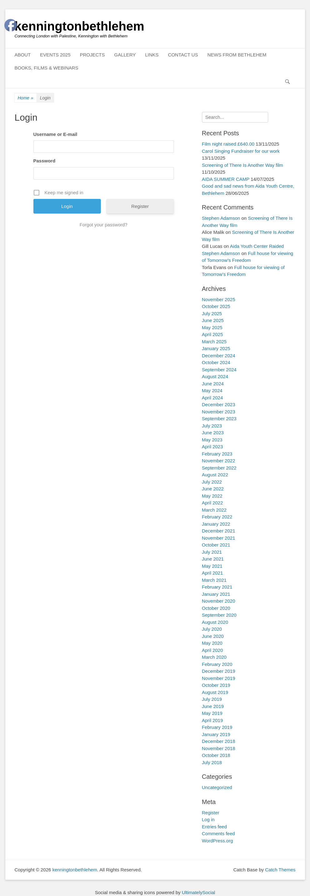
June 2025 (213, 320)
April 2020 (212, 650)
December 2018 (218, 741)
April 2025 (212, 334)
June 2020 (213, 636)
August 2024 (215, 376)
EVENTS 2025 (55, 54)
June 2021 (213, 558)
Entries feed (214, 826)
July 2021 (212, 552)
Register (140, 206)
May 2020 (212, 643)
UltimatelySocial (198, 892)
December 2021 (218, 530)
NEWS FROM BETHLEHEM (236, 54)
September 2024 (219, 369)
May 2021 (212, 566)
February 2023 (217, 453)
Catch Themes (280, 869)
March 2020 (214, 657)
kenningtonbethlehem (80, 26)
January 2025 (216, 348)
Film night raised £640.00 (228, 144)
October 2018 (216, 755)
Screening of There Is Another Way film (242, 165)
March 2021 (214, 580)
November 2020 (218, 601)
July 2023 (212, 425)
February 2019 (217, 727)
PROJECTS (92, 54)
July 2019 (212, 699)
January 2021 (216, 594)
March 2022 (214, 510)
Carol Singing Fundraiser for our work (241, 151)
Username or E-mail (55, 134)
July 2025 (212, 313)
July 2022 (212, 481)
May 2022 (212, 496)
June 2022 (213, 488)
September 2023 (219, 418)
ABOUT (23, 54)
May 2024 (212, 390)
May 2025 (212, 327)
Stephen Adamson (221, 218)
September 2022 (219, 467)
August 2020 (215, 622)
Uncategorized (217, 787)
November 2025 (218, 299)
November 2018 (218, 748)
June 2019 (213, 706)
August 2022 (215, 474)
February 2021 (217, 587)
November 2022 (218, 460)
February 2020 (217, 664)
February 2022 (217, 516)
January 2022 (216, 524)
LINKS (152, 54)
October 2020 (216, 608)
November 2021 (218, 538)
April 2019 (212, 720)
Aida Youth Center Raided (257, 246)
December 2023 (218, 404)
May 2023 (212, 439)
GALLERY (125, 54)
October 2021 (216, 544)
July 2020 (212, 629)
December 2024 (218, 355)
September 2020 (219, 615)
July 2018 (212, 762)
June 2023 (213, 432)
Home (25, 98)
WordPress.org (217, 840)
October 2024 (216, 362)
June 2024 (213, 383)
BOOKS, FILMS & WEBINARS (46, 67)
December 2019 (218, 671)
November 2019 (218, 678)
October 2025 (216, 306)
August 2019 (215, 692)
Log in (208, 819)
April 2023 (212, 446)
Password (44, 160)
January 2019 (216, 734)
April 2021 (212, 573)
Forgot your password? (103, 224)
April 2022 (212, 502)
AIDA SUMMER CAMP (225, 179)
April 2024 (212, 397)
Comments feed (218, 833)
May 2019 (212, 713)
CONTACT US (183, 54)
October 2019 (216, 685)
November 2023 (218, 411)
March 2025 (214, 341)
